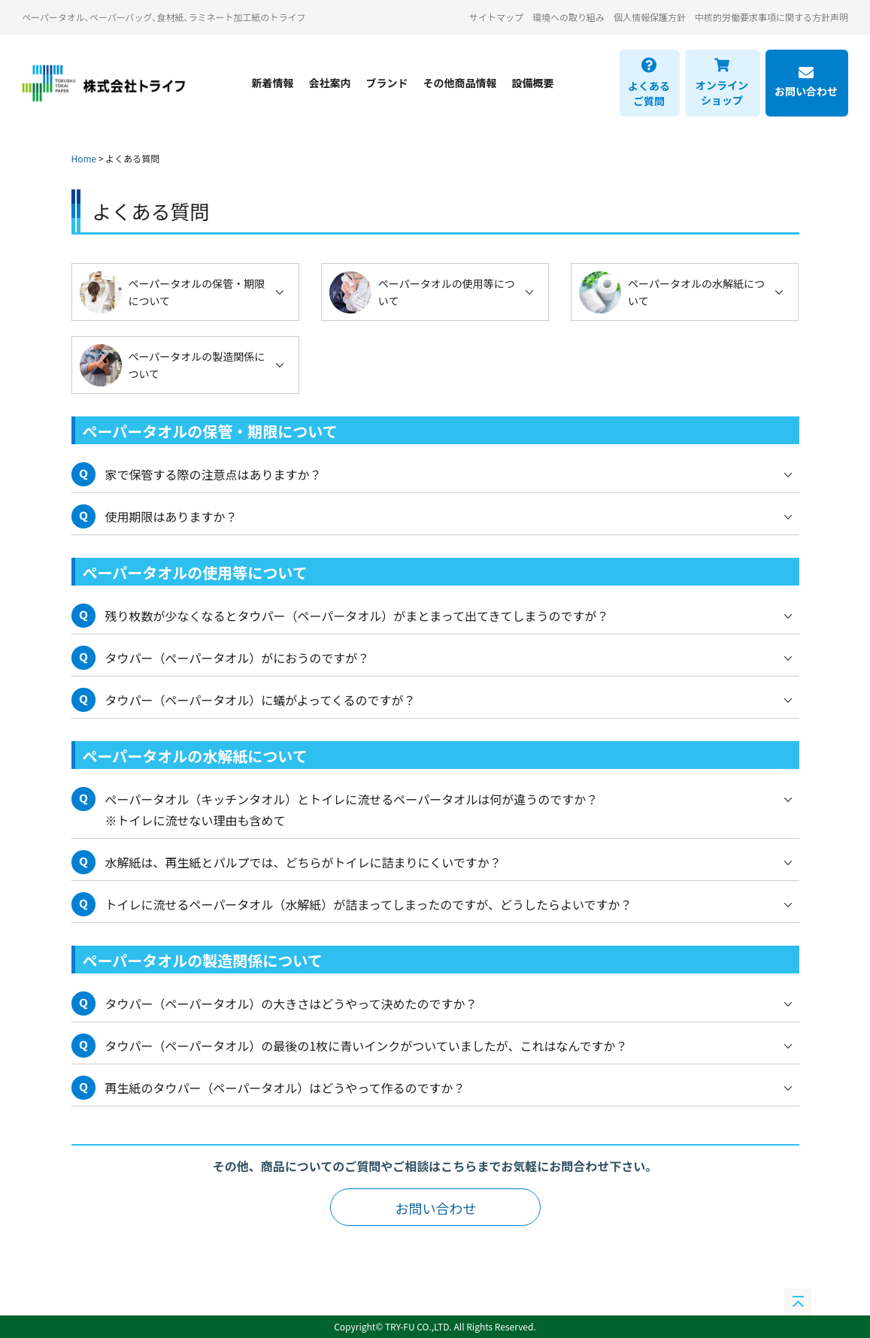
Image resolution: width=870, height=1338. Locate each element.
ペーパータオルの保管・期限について (197, 291)
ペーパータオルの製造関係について (197, 364)
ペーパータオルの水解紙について (696, 291)
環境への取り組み (568, 17)
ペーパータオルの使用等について (446, 291)
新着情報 (273, 82)
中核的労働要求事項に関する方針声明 (771, 17)
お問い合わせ (806, 82)
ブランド (387, 82)
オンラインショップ (722, 82)
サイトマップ (496, 17)
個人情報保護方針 (650, 17)
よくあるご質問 (649, 82)
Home (84, 158)
